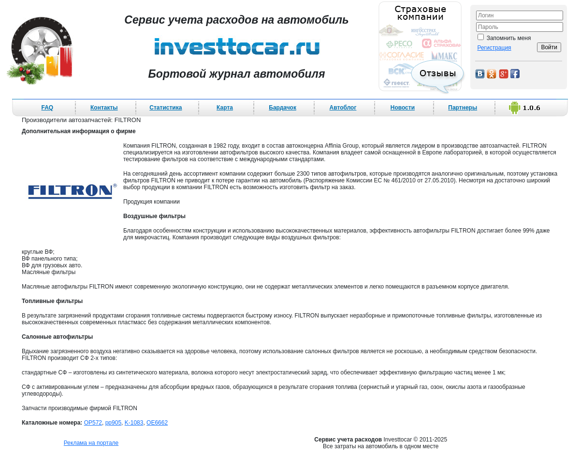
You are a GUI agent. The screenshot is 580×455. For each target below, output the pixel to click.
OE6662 (157, 422)
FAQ (48, 107)
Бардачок (282, 107)
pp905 (113, 422)
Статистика (165, 107)
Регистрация (494, 47)
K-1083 (134, 422)
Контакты (104, 107)
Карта (225, 107)
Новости (403, 107)
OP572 (93, 422)
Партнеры (462, 107)
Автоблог (343, 107)
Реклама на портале (91, 443)
